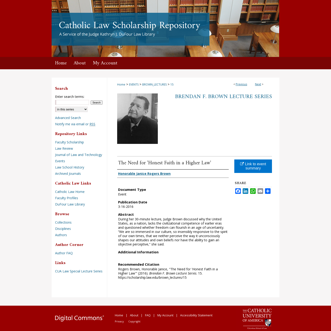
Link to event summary (253, 166)
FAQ (148, 315)
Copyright (134, 321)
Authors (61, 235)
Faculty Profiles (66, 198)
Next (258, 84)
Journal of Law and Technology (78, 154)
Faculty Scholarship (69, 142)
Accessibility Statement (196, 315)
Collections (63, 222)
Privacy (119, 321)
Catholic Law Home (70, 191)
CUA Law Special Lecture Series (79, 271)
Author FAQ (64, 253)
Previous (241, 84)
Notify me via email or (75, 124)
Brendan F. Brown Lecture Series (223, 97)
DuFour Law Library (70, 204)
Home (121, 84)
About (134, 315)
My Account (165, 315)
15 (172, 84)
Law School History (69, 167)
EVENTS (134, 84)
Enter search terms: (69, 96)
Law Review (64, 148)
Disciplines (63, 228)
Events (60, 161)
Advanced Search (68, 118)
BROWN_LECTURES (154, 84)
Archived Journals (68, 173)
